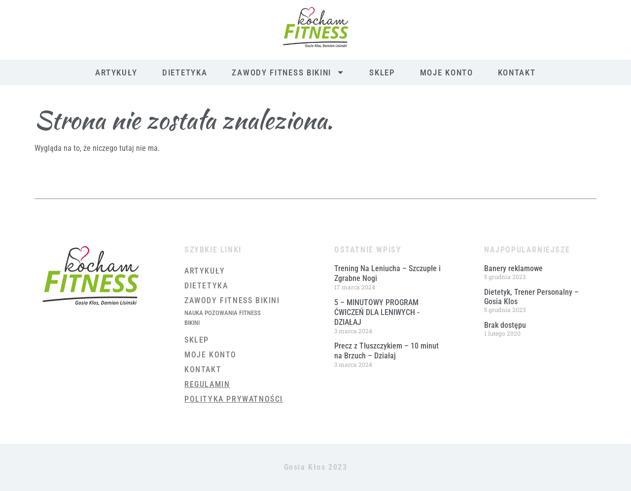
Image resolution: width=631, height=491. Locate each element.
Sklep (382, 72)
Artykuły (116, 72)
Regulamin (207, 384)
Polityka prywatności (233, 399)
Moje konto (446, 72)
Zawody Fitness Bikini (288, 72)
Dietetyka (184, 72)
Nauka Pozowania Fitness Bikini (222, 317)
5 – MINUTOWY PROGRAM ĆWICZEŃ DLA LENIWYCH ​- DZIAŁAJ (377, 312)
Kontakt (517, 72)
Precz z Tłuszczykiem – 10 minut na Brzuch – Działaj (386, 350)
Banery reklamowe (513, 268)
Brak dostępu (505, 325)
